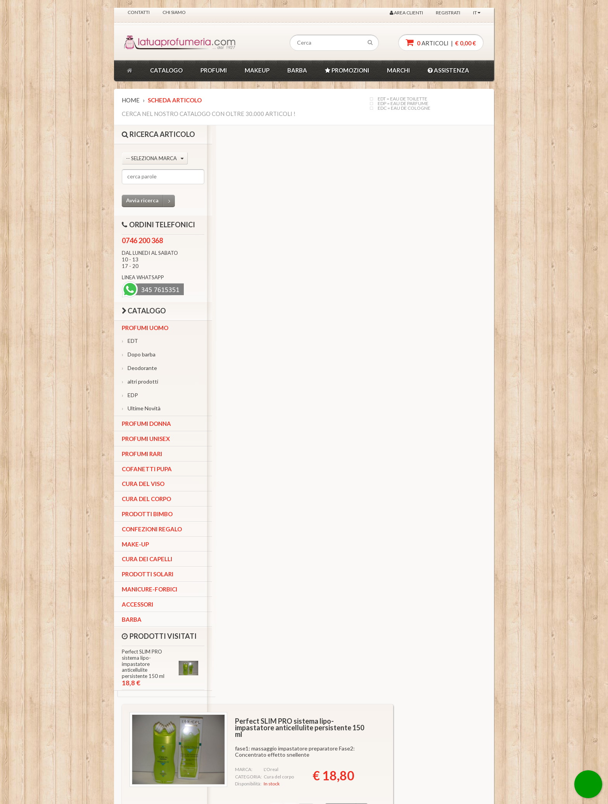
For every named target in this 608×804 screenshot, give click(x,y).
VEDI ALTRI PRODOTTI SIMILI (294, 565)
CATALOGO (166, 70)
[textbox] (334, 43)
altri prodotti (140, 381)
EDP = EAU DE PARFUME (403, 103)
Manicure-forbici (149, 589)
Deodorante (139, 368)
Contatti (139, 12)
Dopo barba (138, 354)
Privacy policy (266, 740)
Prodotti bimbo (147, 513)
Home (131, 100)
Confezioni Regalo (152, 529)
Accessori (137, 604)
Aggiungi (441, 238)
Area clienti (406, 13)
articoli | (441, 42)
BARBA (297, 70)
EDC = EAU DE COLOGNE (404, 108)
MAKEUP (257, 70)
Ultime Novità (141, 408)
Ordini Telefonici (207, 730)
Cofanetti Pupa (147, 468)
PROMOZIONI (347, 70)
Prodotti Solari (147, 574)
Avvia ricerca (150, 201)
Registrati (448, 13)
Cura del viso (143, 483)
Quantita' (343, 237)
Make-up (135, 544)
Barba (132, 619)
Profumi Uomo (145, 327)
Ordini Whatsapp (207, 740)
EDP (130, 395)
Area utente (202, 750)
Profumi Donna (146, 423)
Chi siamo (174, 12)
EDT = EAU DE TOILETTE (402, 99)
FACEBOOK (150, 768)
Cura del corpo (146, 498)
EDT (130, 340)
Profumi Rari (142, 453)
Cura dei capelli (147, 558)
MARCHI (398, 70)
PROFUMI (213, 70)
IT (476, 13)
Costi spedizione (269, 761)
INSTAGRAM (150, 744)
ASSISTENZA (448, 70)
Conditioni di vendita (273, 750)
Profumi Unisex (146, 438)
